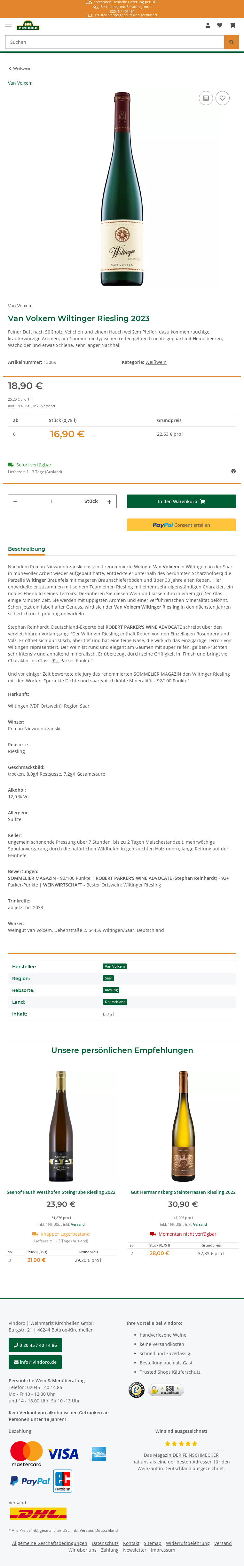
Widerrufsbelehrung (188, 1543)
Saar (108, 978)
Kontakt (131, 1543)
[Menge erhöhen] (109, 501)
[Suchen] (114, 42)
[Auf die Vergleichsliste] (206, 98)
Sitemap (152, 1543)
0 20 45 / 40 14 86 (35, 1345)
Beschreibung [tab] (26, 549)
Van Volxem (115, 966)
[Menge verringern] (15, 501)
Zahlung (110, 1550)
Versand (48, 405)
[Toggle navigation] (8, 22)
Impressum (163, 1550)
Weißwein (156, 362)
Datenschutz (105, 1543)
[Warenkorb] (232, 25)
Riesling (111, 990)
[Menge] (51, 501)
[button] (208, 25)
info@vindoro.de (35, 1362)
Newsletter (134, 1550)
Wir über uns (82, 1550)
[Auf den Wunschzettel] (223, 98)
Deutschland (115, 1002)
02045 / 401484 (122, 11)
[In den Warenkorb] (181, 501)
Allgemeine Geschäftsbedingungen (49, 1543)
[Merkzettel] (220, 25)
